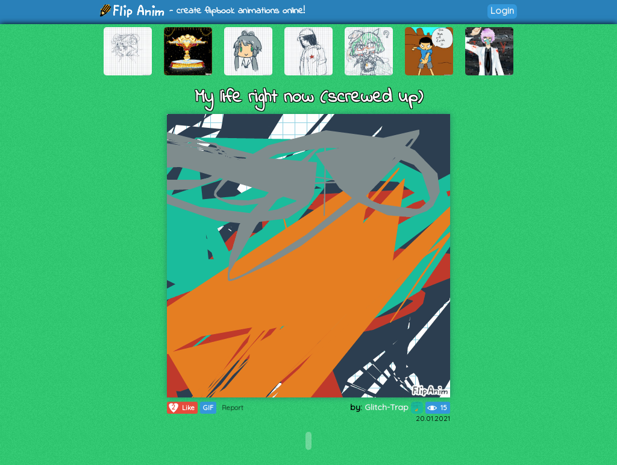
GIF (208, 407)
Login (502, 10)
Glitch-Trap (394, 407)
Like (181, 408)
